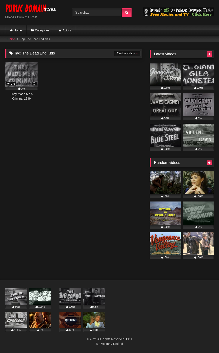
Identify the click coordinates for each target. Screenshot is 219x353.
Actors (67, 30)
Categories (42, 30)
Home (18, 30)
